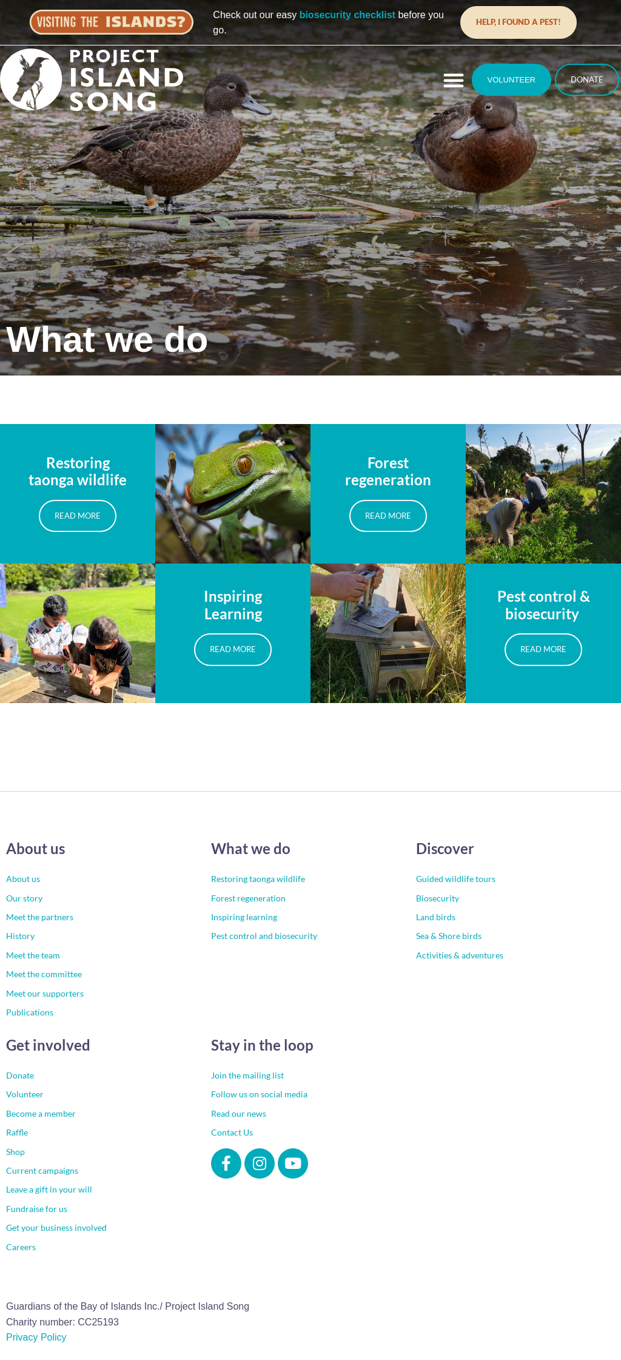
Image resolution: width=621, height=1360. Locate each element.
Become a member (41, 1113)
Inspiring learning (244, 917)
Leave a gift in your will (49, 1189)
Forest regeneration (248, 898)
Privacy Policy (36, 1337)
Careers (21, 1247)
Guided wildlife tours (455, 879)
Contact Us (232, 1132)
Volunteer (25, 1094)
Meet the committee (44, 974)
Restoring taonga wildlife (258, 879)
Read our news (238, 1113)
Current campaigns (42, 1170)
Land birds (435, 917)
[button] (453, 80)
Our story (24, 898)
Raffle (17, 1132)
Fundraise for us (36, 1208)
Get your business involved (56, 1227)
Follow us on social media (259, 1094)
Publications (29, 1012)
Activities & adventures (459, 955)
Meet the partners (39, 917)
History (20, 936)
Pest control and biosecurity (264, 936)
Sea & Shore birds (449, 936)
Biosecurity (437, 898)
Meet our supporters (45, 993)
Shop (15, 1151)
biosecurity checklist (347, 15)
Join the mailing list (247, 1075)
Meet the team (33, 955)
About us (23, 879)
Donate (20, 1075)
